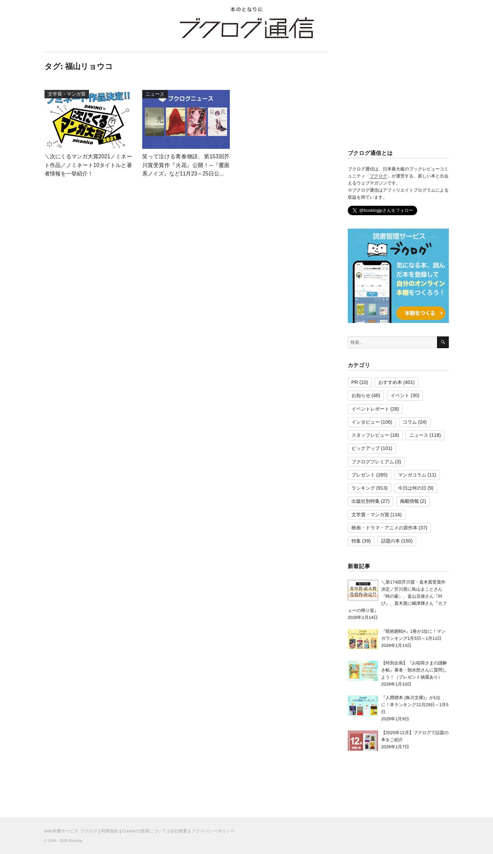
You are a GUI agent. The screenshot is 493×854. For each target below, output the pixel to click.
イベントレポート (370, 409)
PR (354, 382)
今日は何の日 (412, 488)
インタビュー (365, 422)
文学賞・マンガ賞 (370, 514)
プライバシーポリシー (213, 830)
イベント (400, 395)
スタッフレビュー (370, 435)
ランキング (363, 488)
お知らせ (360, 395)
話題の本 (390, 541)
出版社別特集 (365, 501)
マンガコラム (412, 475)
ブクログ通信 (246, 27)
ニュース (418, 435)
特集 (356, 541)
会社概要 (178, 830)
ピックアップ (365, 448)
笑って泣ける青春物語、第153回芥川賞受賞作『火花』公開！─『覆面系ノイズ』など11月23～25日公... (186, 165)
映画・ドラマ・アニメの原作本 (384, 527)
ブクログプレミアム (372, 461)
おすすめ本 (390, 382)
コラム (410, 422)
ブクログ (378, 175)
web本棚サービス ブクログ (70, 830)
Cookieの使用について (144, 830)
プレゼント (363, 475)
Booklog (75, 841)
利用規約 (110, 830)
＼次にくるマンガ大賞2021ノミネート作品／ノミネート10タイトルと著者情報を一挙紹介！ (88, 165)
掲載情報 (409, 501)
